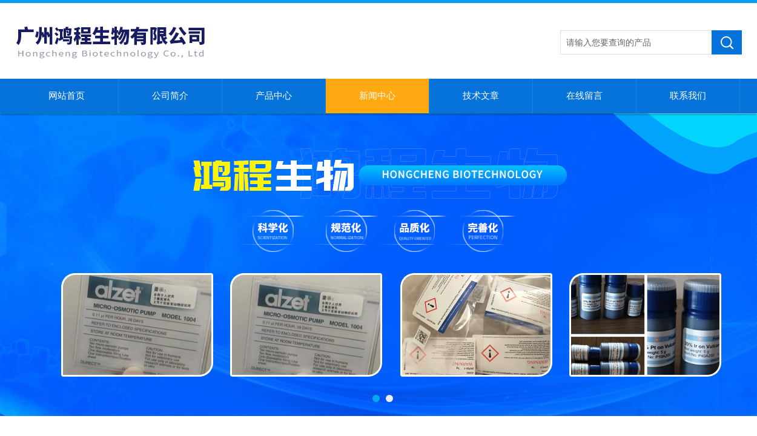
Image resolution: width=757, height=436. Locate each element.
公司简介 (170, 96)
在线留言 (584, 96)
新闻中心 (377, 96)
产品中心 (274, 96)
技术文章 (481, 96)
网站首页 (66, 96)
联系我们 (688, 96)
